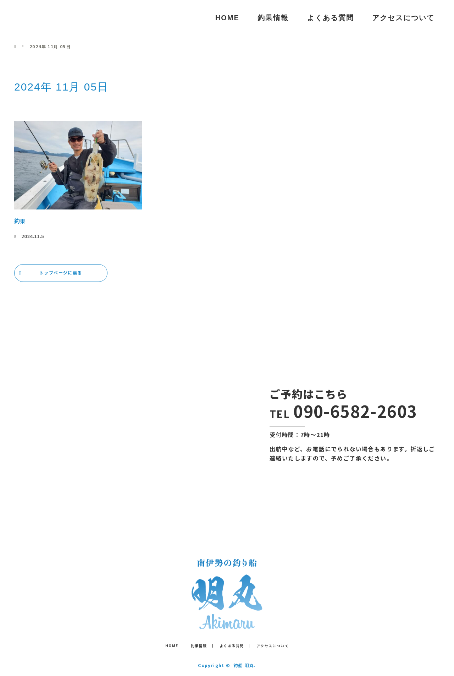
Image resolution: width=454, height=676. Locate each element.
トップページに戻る (60, 272)
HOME (227, 18)
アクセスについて (403, 18)
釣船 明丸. (244, 665)
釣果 (20, 221)
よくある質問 (330, 18)
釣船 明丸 (42, 17)
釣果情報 (273, 18)
